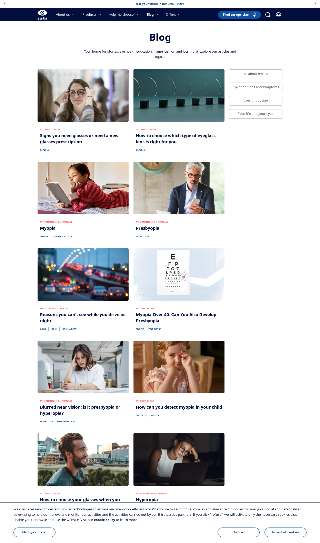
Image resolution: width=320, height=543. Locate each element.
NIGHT (54, 329)
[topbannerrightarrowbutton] (315, 4)
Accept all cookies (285, 532)
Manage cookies (34, 532)
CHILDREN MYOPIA (62, 236)
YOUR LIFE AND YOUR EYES (54, 309)
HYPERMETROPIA (66, 421)
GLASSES (44, 150)
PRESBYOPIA (142, 236)
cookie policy (104, 520)
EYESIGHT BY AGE (145, 309)
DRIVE (43, 329)
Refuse (238, 532)
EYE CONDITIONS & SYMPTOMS (56, 222)
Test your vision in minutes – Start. (160, 4)
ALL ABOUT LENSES (50, 130)
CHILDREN (141, 415)
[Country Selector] (278, 15)
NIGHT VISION (69, 329)
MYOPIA (44, 236)
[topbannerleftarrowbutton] (5, 4)
